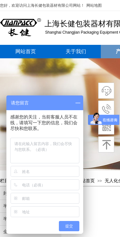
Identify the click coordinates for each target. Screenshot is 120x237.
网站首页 (25, 51)
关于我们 (76, 51)
